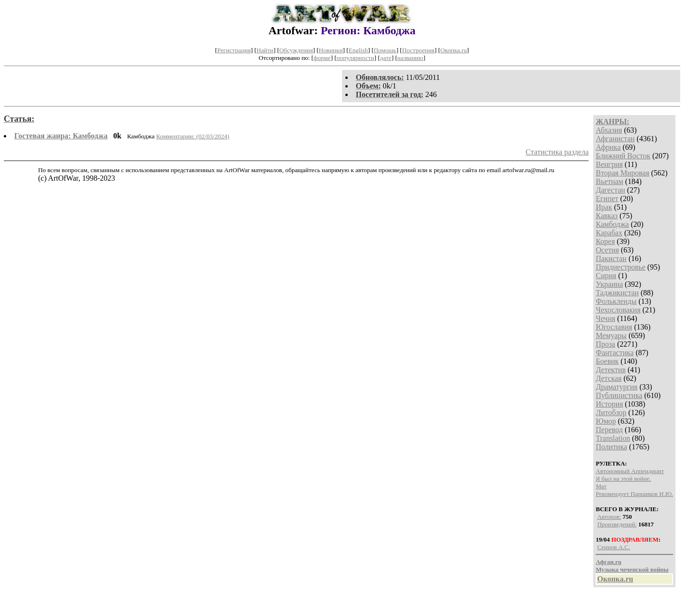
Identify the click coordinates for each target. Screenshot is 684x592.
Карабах (609, 233)
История (609, 404)
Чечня (605, 318)
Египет (607, 198)
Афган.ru (608, 561)
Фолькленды (616, 301)
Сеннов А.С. (613, 547)
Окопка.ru (453, 50)
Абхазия (609, 130)
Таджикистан (617, 293)
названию (410, 57)
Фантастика (615, 353)
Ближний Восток (623, 156)
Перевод (609, 430)
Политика (611, 447)
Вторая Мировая (622, 173)
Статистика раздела (557, 152)
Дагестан (610, 190)
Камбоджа (612, 224)
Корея (605, 241)
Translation (613, 438)
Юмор (606, 421)
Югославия (614, 327)
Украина (609, 284)
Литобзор (611, 412)
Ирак (604, 207)
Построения (418, 50)
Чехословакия (618, 310)
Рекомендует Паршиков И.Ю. (634, 493)
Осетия (607, 250)
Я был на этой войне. (623, 478)
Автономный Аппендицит (630, 471)
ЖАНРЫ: (612, 121)
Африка (608, 147)
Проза (605, 344)
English (358, 50)
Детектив (611, 370)
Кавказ (607, 216)
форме (322, 57)
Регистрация (234, 50)
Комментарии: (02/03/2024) (192, 136)
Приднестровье (621, 267)
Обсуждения (296, 50)
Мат (601, 486)
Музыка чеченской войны (632, 569)
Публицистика (619, 395)
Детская (609, 378)
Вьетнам (609, 181)
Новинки (330, 50)
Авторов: (609, 516)
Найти (265, 50)
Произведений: (616, 524)
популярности (355, 57)
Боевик (607, 361)
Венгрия (609, 164)
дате (385, 57)
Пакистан (611, 258)
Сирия (606, 276)
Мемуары (611, 335)
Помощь (385, 50)
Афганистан (615, 139)
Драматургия (616, 387)
